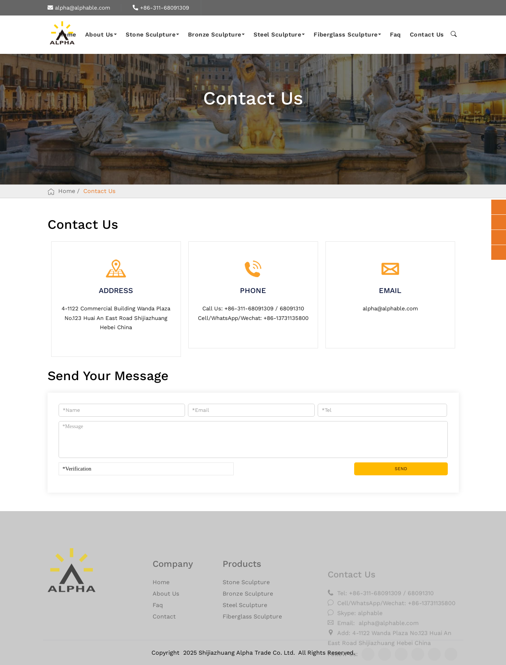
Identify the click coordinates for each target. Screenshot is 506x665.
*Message (253, 439)
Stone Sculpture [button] (152, 34)
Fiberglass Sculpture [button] (347, 34)
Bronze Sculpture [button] (216, 34)
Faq (395, 34)
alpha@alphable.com (79, 7)
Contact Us (427, 34)
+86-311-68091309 (161, 7)
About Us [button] (101, 34)
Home (66, 190)
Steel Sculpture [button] (279, 34)
